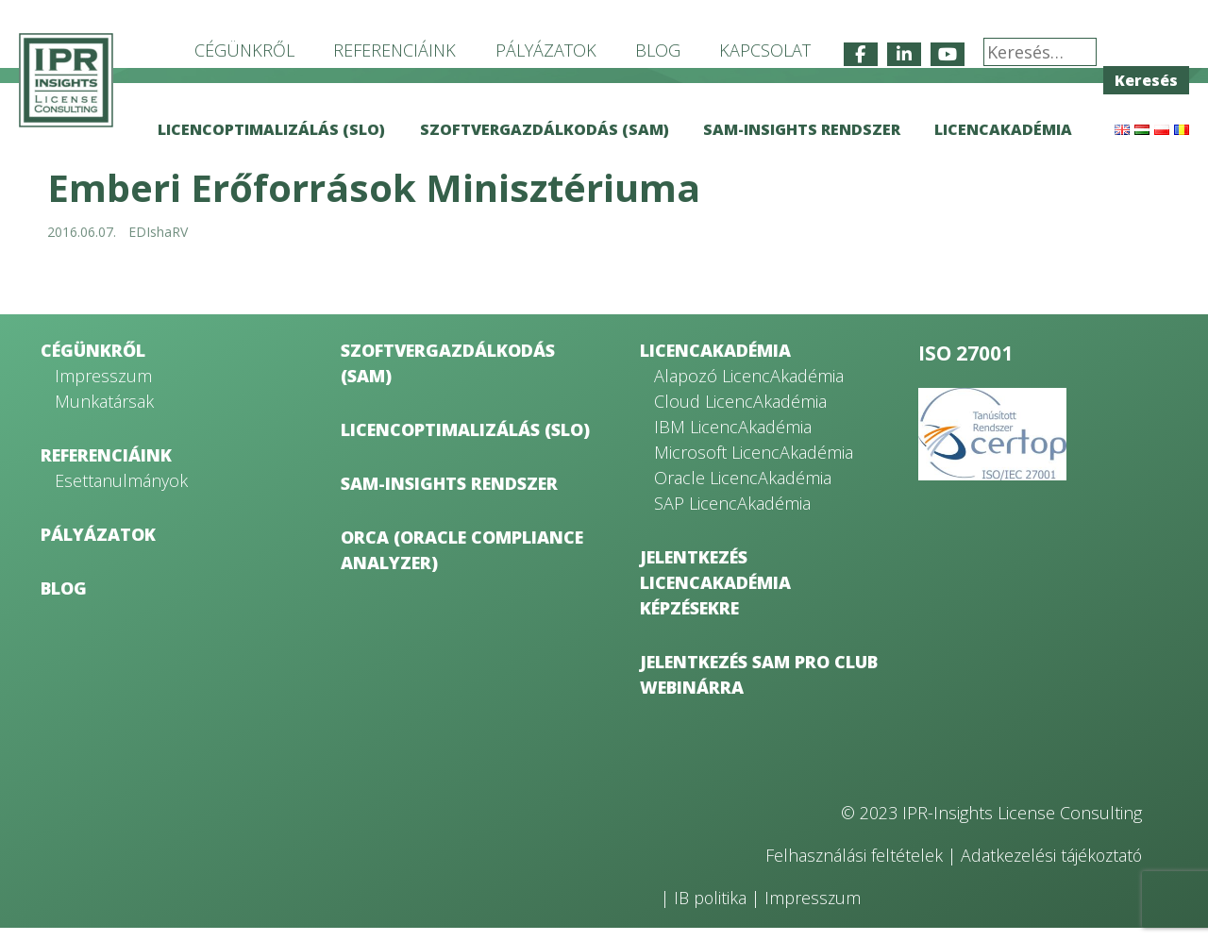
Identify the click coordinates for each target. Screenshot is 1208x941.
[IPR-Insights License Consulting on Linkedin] (904, 54)
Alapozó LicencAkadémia (749, 389)
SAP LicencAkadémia (732, 516)
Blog (657, 50)
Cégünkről (244, 50)
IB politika (711, 910)
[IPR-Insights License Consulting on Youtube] (948, 54)
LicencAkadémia (1003, 129)
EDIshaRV (158, 245)
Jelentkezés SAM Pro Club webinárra (759, 688)
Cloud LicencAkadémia (740, 414)
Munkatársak (104, 414)
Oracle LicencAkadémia (742, 490)
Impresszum (103, 389)
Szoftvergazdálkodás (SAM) (544, 129)
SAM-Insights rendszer (801, 129)
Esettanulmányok (121, 493)
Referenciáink (394, 50)
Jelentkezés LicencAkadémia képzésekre (715, 595)
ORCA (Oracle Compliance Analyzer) (462, 563)
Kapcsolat (765, 50)
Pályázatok (545, 50)
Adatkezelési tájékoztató (1049, 868)
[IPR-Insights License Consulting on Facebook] (861, 54)
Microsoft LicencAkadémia (753, 465)
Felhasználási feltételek (850, 868)
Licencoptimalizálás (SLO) (271, 129)
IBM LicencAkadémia (733, 439)
